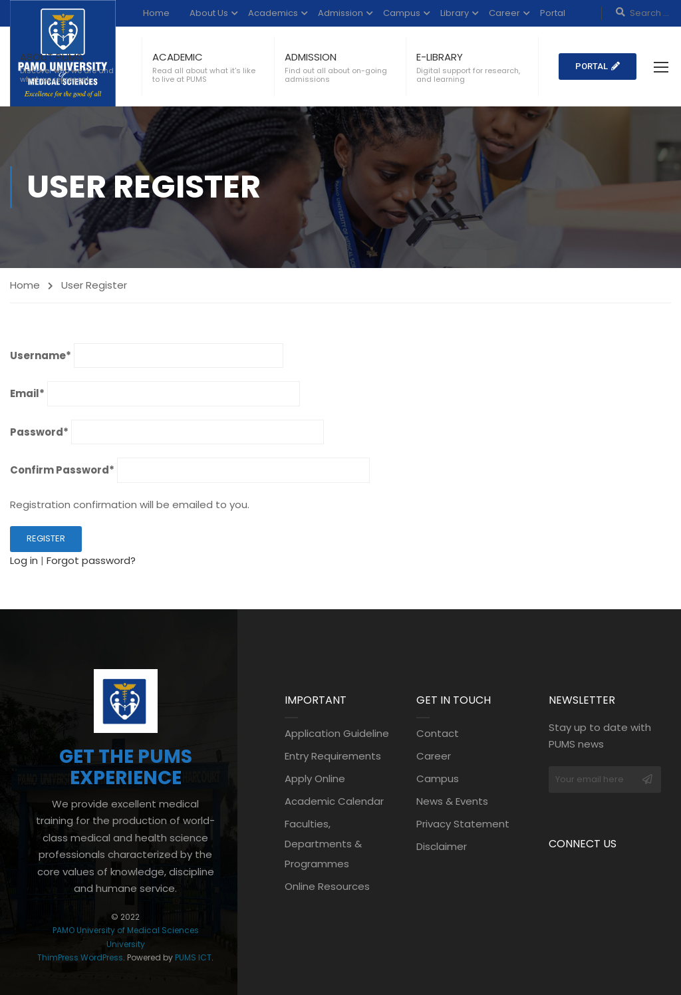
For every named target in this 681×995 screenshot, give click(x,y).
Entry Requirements (333, 756)
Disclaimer (441, 846)
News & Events (452, 801)
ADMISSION (311, 57)
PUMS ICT (193, 957)
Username (40, 355)
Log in (24, 560)
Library (454, 13)
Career (504, 13)
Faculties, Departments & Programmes (323, 844)
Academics (273, 13)
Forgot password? (91, 560)
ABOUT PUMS (51, 57)
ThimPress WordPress (80, 957)
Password (39, 432)
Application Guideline (337, 733)
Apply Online (315, 778)
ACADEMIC (177, 57)
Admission (340, 13)
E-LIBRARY (439, 57)
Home (156, 13)
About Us (209, 13)
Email (27, 393)
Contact (437, 733)
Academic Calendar (334, 801)
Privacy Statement (462, 824)
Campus (401, 13)
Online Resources (327, 886)
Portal (552, 13)
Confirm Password (62, 470)
